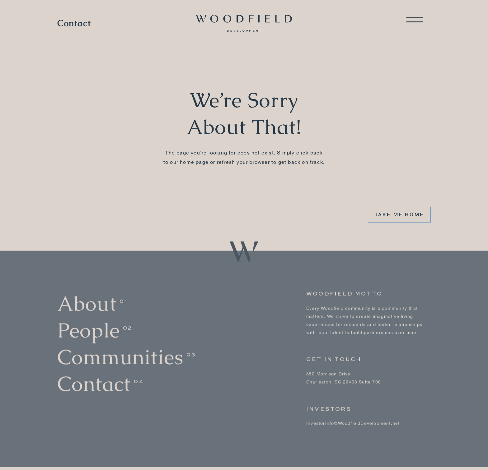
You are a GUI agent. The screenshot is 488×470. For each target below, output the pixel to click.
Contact (74, 23)
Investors (328, 404)
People (88, 325)
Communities (120, 352)
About (86, 298)
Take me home (399, 214)
